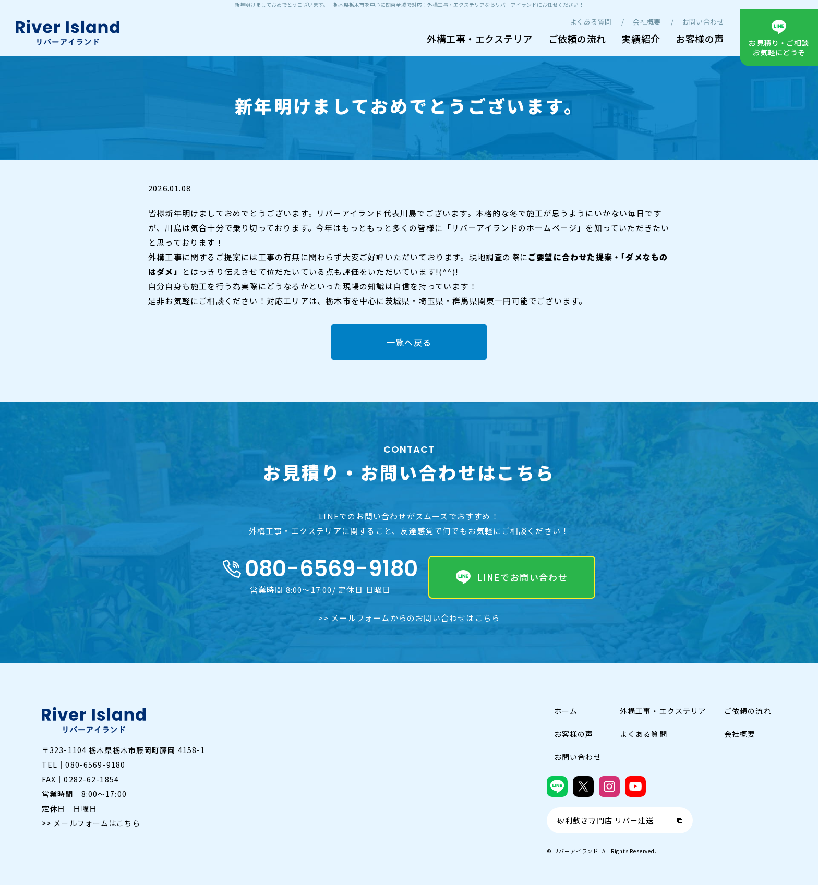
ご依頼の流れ (577, 38)
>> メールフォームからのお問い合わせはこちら (409, 617)
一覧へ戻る (409, 342)
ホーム (566, 711)
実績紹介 (640, 38)
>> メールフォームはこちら (91, 823)
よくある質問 (590, 22)
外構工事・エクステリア (480, 38)
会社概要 (647, 22)
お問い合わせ (703, 22)
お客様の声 (700, 38)
